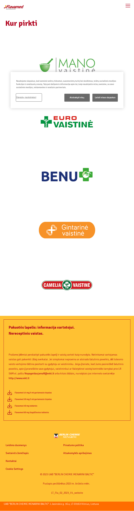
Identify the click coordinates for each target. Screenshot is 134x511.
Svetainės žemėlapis (17, 453)
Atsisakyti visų (77, 97)
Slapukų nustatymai (26, 97)
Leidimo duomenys (16, 445)
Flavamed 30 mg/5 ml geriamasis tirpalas (33, 399)
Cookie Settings (14, 469)
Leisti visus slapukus (105, 97)
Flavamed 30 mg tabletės (26, 406)
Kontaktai (11, 461)
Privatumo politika (73, 445)
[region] (67, 90)
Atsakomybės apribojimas (77, 453)
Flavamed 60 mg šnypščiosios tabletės (32, 412)
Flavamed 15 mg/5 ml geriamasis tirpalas (33, 392)
